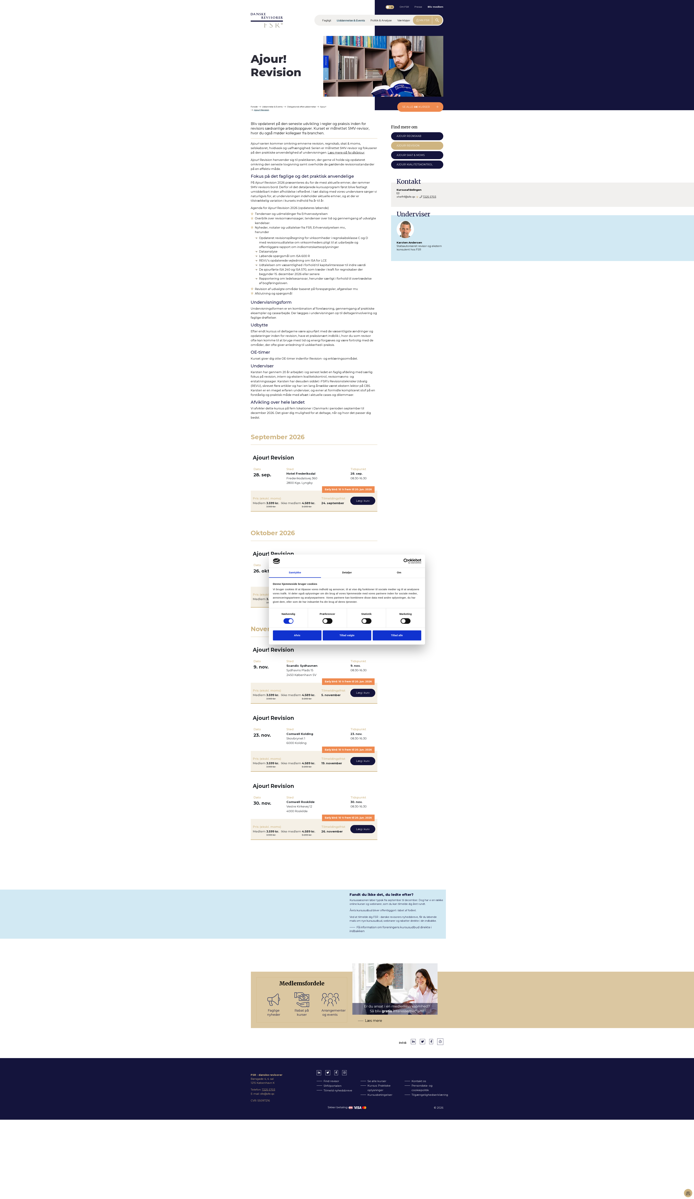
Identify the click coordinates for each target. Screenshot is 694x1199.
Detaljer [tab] (347, 572)
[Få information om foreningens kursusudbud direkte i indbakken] (347, 911)
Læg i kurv (363, 500)
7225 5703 (429, 196)
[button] (326, 20)
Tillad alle (397, 635)
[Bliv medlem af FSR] (350, 1000)
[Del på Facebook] (431, 1041)
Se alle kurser (420, 106)
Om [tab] (399, 572)
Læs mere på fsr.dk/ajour (346, 152)
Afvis (297, 635)
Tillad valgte (347, 635)
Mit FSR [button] (422, 20)
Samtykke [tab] (295, 572)
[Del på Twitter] (422, 1041)
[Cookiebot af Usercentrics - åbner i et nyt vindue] (406, 561)
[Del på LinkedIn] (413, 1041)
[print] (440, 1041)
